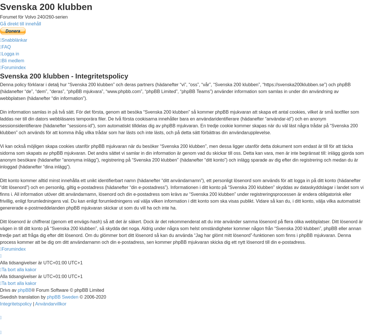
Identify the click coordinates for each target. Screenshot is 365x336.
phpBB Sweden (62, 297)
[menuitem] (5, 47)
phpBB (24, 290)
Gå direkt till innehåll (20, 23)
